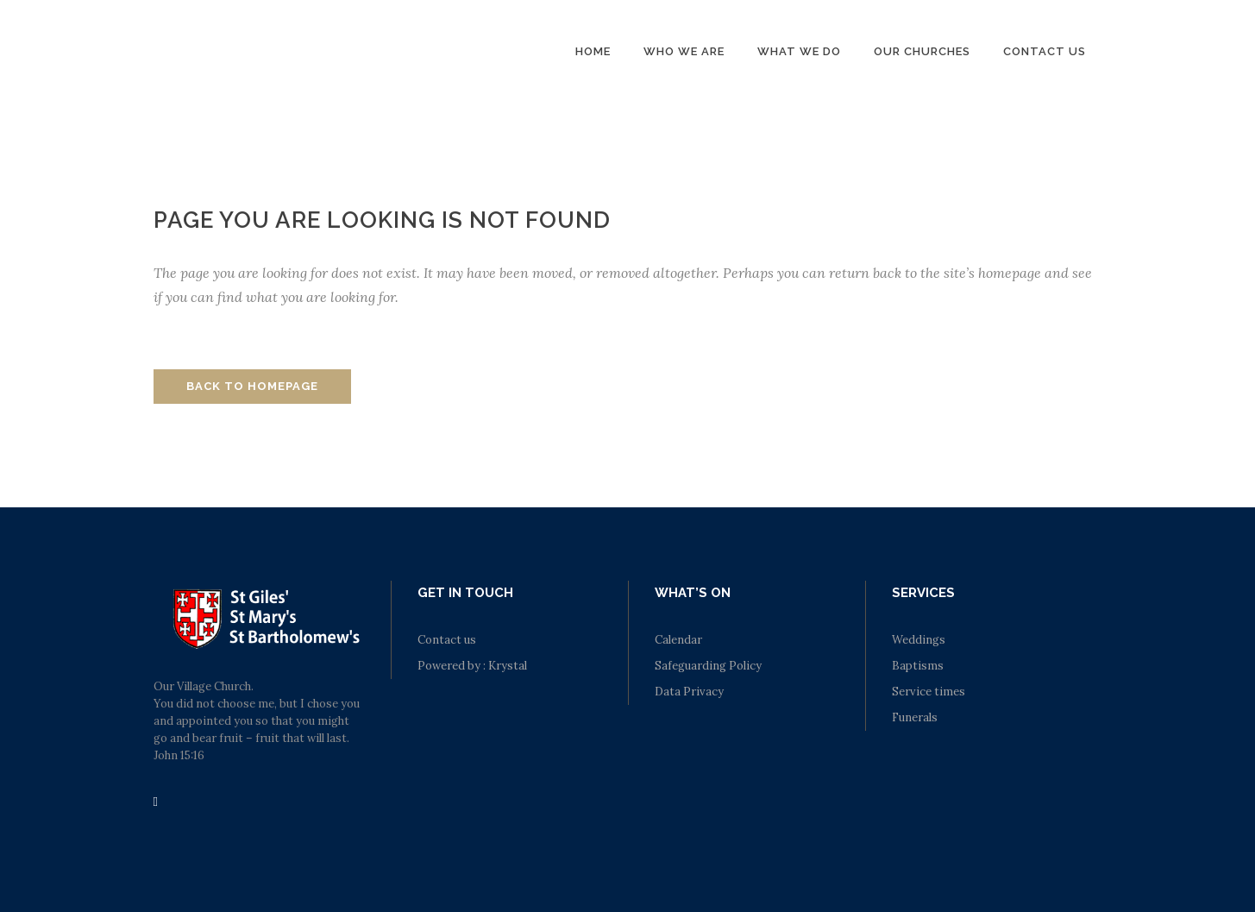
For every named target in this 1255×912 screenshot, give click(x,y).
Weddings (918, 639)
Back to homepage (252, 386)
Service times (928, 691)
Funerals (915, 717)
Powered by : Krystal (472, 665)
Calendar (678, 639)
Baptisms (918, 665)
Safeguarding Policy (708, 665)
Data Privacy (689, 691)
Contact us (446, 639)
